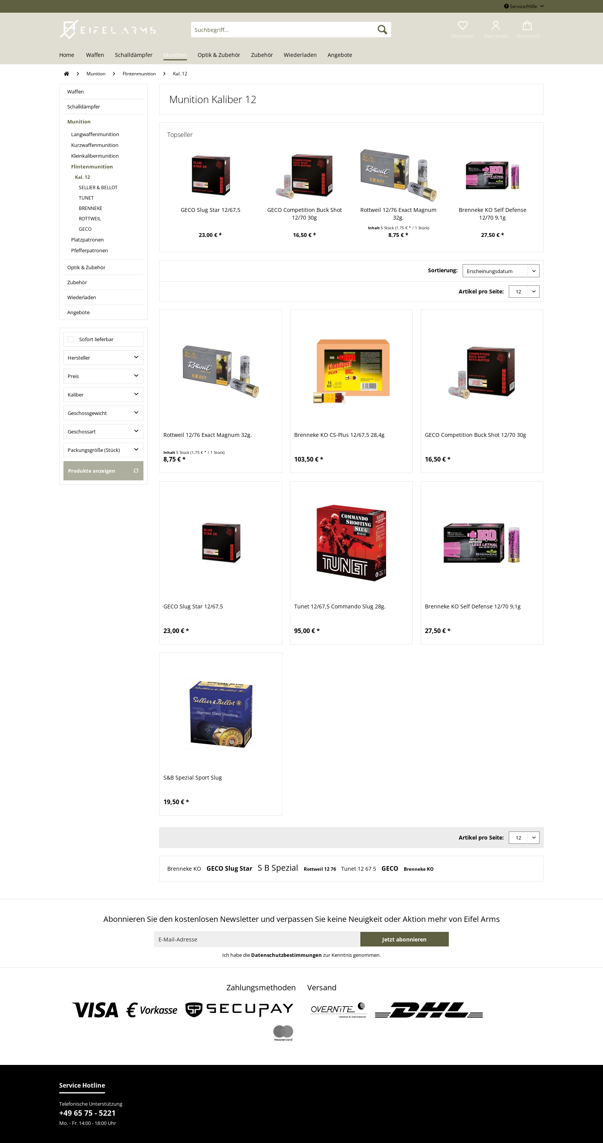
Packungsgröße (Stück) (94, 450)
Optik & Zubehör (86, 267)
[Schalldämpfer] (134, 55)
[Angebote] (340, 55)
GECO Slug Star (230, 868)
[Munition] (175, 55)
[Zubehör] (262, 55)
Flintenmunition (92, 166)
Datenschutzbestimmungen (286, 954)
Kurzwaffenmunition (94, 145)
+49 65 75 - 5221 (87, 1113)
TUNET (86, 198)
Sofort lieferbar (96, 339)
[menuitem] (291, 33)
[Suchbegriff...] (291, 29)
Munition (79, 121)
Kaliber (75, 394)
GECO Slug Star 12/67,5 (210, 209)
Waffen (75, 91)
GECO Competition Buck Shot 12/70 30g (304, 213)
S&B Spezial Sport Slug (192, 777)
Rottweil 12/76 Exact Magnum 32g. (398, 213)
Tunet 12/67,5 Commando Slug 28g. (340, 606)
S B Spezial (279, 867)
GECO (85, 229)
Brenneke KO (185, 868)
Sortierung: (443, 270)
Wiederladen (81, 297)
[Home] (69, 55)
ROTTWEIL (90, 218)
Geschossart (82, 431)
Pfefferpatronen (89, 250)
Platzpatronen (87, 239)
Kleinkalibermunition (95, 155)
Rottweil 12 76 (320, 869)
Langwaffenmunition (95, 134)
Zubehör (77, 282)
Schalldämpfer (83, 106)
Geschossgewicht (87, 413)
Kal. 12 (82, 177)
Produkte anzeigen (103, 470)
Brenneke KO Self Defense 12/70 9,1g (492, 213)
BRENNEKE (90, 208)
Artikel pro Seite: (481, 291)
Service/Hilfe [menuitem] (521, 6)
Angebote (78, 312)
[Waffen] (95, 55)
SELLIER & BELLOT (98, 187)
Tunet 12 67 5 (359, 868)
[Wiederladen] (300, 55)
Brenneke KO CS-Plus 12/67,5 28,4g (339, 434)
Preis (73, 376)
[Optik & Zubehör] (219, 55)
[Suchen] (382, 29)
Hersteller (79, 357)
